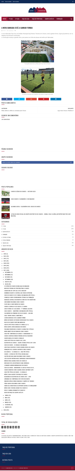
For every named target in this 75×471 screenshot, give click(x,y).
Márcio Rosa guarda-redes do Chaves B (15, 362)
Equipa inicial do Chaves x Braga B (14, 339)
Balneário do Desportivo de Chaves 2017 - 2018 (17, 377)
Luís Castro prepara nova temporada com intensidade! (19, 359)
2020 (5, 264)
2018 (5, 269)
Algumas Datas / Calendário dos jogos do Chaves (25, 207)
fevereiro (8, 406)
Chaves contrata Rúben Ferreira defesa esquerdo (18, 337)
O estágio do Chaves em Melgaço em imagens (16, 287)
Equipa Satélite (49, 20)
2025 (5, 255)
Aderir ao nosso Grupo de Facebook (37, 163)
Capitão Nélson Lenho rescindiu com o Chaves (17, 357)
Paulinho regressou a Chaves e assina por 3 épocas (19, 330)
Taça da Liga (25, 20)
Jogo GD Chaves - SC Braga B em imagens (15, 346)
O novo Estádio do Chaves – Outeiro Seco (23, 192)
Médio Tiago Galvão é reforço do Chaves (15, 375)
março (7, 403)
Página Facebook (8, 1)
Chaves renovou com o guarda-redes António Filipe (19, 371)
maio (6, 399)
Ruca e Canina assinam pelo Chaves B (14, 391)
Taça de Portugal (37, 20)
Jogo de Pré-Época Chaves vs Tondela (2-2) (16, 325)
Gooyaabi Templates (23, 469)
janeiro (7, 408)
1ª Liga (11, 20)
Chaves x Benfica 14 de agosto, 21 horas (15, 307)
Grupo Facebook (16, 1)
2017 (5, 271)
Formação (60, 20)
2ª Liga (17, 20)
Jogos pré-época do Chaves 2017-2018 (15, 341)
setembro (8, 280)
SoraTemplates (9, 469)
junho (7, 396)
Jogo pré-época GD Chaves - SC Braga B (15, 373)
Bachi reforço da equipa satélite (13, 393)
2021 (5, 262)
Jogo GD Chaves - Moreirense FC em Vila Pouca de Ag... (19, 368)
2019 (5, 266)
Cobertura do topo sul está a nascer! (15, 291)
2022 (5, 259)
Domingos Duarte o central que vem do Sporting (18, 294)
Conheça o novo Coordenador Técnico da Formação (19, 298)
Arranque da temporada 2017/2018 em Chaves (17, 380)
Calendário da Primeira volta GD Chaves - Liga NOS (18, 314)
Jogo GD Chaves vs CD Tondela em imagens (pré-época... (20, 296)
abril (6, 401)
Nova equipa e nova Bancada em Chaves (15, 328)
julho (6, 285)
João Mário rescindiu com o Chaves (14, 303)
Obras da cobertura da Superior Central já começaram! (20, 386)
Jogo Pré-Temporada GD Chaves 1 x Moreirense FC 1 (18, 335)
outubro (7, 278)
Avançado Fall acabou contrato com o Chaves (17, 350)
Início (2, 1)
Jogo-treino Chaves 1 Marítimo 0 (13, 316)
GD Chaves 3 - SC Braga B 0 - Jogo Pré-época (16, 353)
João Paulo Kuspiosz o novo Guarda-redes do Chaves (19, 348)
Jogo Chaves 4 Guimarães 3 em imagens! (22, 200)
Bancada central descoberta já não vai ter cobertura (20, 301)
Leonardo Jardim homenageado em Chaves (16, 366)
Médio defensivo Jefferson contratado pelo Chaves (18, 321)
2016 (5, 411)
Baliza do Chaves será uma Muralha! (14, 323)
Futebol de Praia (20, 24)
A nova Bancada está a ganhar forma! (15, 319)
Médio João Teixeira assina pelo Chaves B (15, 389)
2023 (5, 257)
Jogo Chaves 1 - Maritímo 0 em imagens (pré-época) (18, 312)
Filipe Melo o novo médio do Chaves (14, 305)
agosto (7, 283)
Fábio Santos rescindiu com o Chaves (14, 384)
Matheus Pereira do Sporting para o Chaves (16, 289)
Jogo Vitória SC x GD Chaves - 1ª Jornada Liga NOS (18, 310)
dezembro (8, 273)
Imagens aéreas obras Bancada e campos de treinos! (19, 382)
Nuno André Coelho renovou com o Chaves (16, 332)
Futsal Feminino (7, 24)
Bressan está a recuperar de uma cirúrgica (16, 364)
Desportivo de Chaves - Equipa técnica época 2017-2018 (20, 344)
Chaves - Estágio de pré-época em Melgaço (16, 355)
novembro (8, 275)
